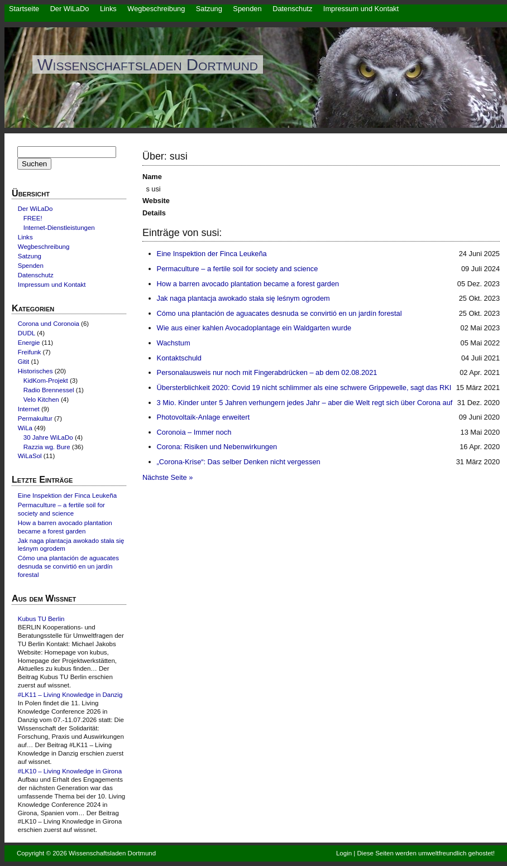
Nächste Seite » (167, 477)
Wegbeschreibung (156, 8)
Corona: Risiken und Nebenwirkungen (217, 446)
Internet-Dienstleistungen (59, 227)
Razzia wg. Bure (46, 447)
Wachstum (173, 343)
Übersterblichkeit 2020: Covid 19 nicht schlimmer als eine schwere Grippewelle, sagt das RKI (304, 387)
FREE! (32, 218)
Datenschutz (292, 8)
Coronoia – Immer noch (194, 432)
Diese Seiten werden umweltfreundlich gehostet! (426, 853)
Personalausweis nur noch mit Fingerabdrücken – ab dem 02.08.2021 (267, 372)
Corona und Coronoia (48, 323)
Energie (29, 342)
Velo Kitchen (41, 399)
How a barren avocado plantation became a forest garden (248, 284)
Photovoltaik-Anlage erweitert (203, 417)
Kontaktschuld (179, 358)
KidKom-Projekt (45, 380)
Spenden (247, 8)
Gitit (23, 361)
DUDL (26, 333)
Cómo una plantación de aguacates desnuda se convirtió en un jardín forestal (279, 313)
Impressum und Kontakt (361, 8)
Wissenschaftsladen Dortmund (147, 64)
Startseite (24, 8)
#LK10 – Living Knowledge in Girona (70, 771)
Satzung (209, 8)
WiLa (25, 428)
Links (108, 8)
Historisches (35, 371)
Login (344, 853)
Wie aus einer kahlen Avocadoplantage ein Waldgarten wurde (254, 328)
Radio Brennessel (48, 390)
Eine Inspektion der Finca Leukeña (212, 253)
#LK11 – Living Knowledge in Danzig (70, 694)
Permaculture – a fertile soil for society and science (237, 268)
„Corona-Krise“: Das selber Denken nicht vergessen (239, 462)
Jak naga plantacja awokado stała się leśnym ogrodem (243, 298)
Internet (29, 409)
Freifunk (29, 352)
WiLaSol (30, 456)
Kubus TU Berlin (41, 618)
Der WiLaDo (69, 8)
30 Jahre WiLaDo (48, 437)
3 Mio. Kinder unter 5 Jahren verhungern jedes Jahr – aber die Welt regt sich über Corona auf (305, 402)
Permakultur (35, 418)
